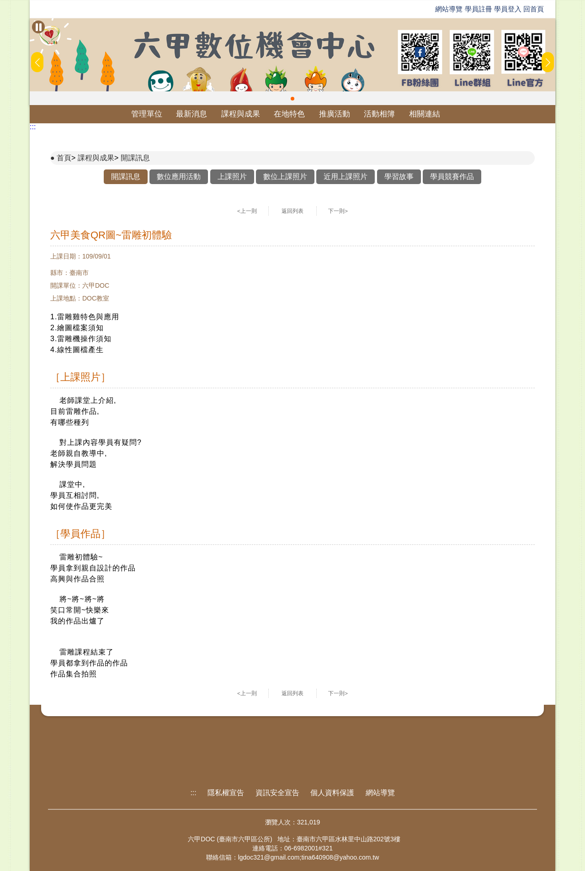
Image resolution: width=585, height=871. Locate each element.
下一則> (338, 211)
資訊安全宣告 (277, 793)
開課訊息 (135, 158)
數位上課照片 (285, 176)
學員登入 (507, 9)
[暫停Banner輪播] (38, 27)
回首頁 (533, 9)
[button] (292, 98)
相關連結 (424, 114)
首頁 (64, 158)
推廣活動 (334, 114)
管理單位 (146, 114)
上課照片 (232, 176)
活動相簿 (379, 114)
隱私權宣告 (225, 793)
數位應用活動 (179, 176)
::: (33, 127)
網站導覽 (449, 9)
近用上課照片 (345, 176)
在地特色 (289, 114)
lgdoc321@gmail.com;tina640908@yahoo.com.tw (308, 857)
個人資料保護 (332, 793)
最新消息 (191, 114)
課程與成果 (240, 114)
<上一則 (247, 211)
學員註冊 (478, 9)
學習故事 (399, 176)
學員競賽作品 (452, 176)
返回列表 (292, 211)
